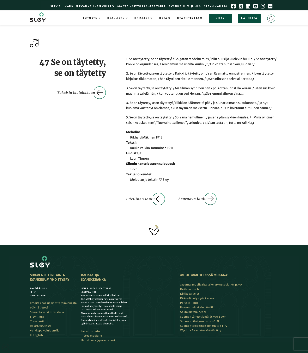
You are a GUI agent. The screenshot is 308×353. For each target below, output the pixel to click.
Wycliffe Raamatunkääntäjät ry (200, 330)
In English (36, 335)
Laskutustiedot (91, 331)
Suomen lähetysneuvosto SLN (199, 321)
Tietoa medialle (91, 335)
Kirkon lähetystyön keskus (197, 298)
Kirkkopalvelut (189, 293)
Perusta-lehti (189, 303)
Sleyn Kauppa (215, 6)
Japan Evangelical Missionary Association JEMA (211, 284)
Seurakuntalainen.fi (193, 312)
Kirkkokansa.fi (189, 289)
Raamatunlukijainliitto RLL (197, 307)
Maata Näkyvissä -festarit (141, 6)
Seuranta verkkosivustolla (47, 312)
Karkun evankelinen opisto (89, 6)
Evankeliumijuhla (185, 6)
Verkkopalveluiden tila (45, 330)
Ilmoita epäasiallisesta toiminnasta (53, 303)
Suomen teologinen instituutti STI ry (203, 326)
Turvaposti (37, 321)
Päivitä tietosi (39, 307)
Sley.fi (56, 6)
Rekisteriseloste (41, 326)
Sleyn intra (37, 316)
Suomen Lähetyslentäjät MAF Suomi (203, 316)
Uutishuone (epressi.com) (98, 340)
